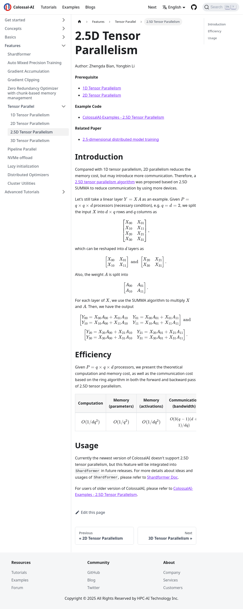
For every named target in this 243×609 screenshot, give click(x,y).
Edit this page (90, 512)
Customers (172, 587)
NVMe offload (20, 157)
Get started (15, 20)
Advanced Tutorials (22, 191)
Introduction (217, 24)
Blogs (90, 7)
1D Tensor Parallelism (29, 115)
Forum (17, 587)
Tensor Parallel (21, 106)
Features (12, 45)
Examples (70, 7)
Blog (91, 580)
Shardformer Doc (162, 477)
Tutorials (48, 7)
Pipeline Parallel (22, 149)
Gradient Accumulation (28, 71)
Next (152, 7)
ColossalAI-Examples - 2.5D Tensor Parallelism (123, 117)
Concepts (13, 28)
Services (170, 580)
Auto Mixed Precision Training (34, 62)
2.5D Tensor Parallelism (31, 132)
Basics (10, 37)
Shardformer (19, 54)
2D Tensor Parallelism (29, 123)
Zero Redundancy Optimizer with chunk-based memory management (33, 93)
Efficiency (214, 31)
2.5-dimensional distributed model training (121, 139)
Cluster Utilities (21, 183)
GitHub (93, 572)
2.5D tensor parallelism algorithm (105, 181)
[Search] (220, 7)
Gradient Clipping (23, 79)
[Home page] (79, 21)
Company (171, 572)
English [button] (171, 7)
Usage (212, 38)
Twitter (93, 587)
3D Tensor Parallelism (29, 140)
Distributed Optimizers (28, 174)
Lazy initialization (23, 166)
